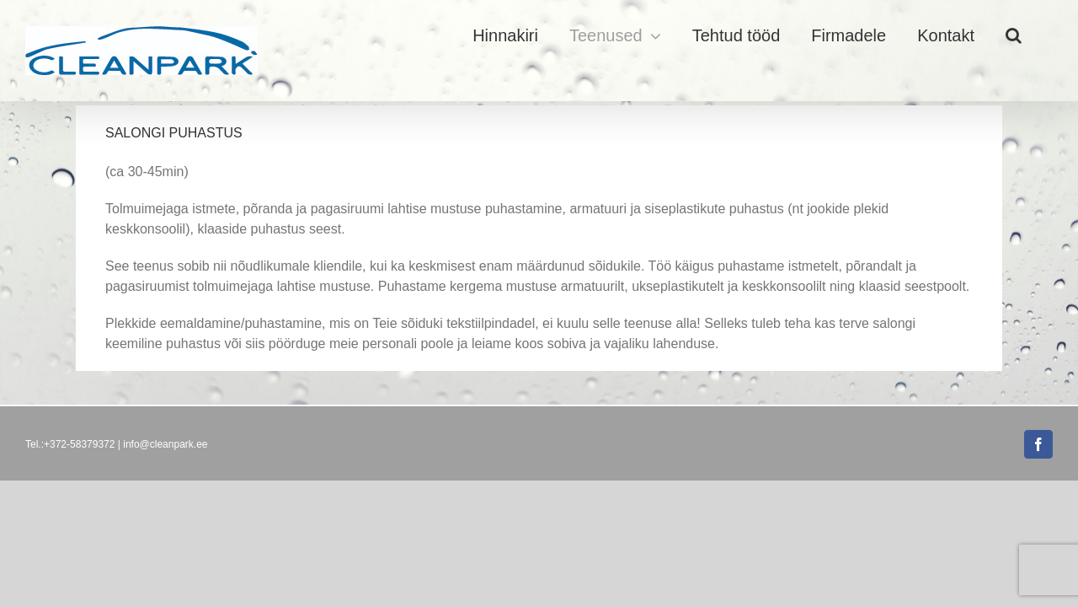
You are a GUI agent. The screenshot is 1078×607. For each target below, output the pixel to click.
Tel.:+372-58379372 (70, 444)
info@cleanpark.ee (165, 444)
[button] (1045, 35)
